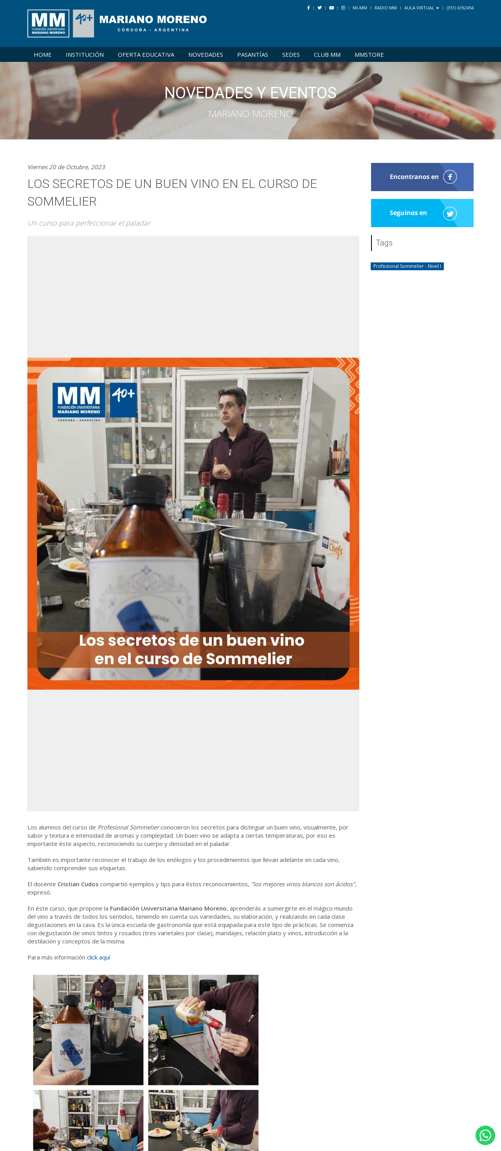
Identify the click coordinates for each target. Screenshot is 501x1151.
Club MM (327, 54)
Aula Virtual (421, 8)
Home (43, 54)
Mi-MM (360, 8)
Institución (85, 54)
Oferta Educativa (146, 54)
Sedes (291, 54)
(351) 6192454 (460, 8)
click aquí (98, 957)
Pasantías (252, 54)
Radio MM (386, 8)
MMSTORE (369, 54)
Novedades (205, 54)
